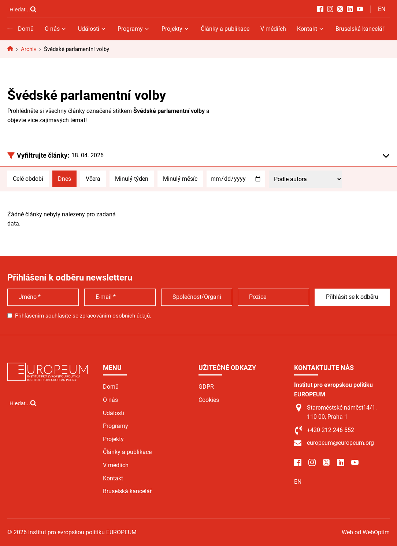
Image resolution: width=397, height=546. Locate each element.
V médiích (273, 28)
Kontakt (310, 28)
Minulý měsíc (180, 178)
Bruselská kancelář (359, 28)
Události (92, 28)
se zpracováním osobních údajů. (112, 315)
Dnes (64, 178)
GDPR (206, 386)
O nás (56, 28)
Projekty (176, 28)
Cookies (208, 399)
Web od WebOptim (366, 532)
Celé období (28, 178)
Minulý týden (131, 178)
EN (381, 9)
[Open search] (23, 9)
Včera (93, 178)
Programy (134, 28)
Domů (26, 28)
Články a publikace (225, 28)
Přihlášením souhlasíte (83, 315)
